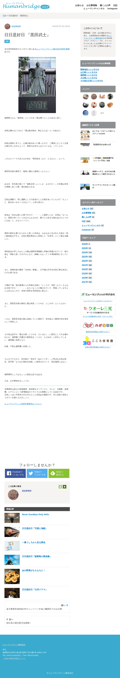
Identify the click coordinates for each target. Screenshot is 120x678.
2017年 (85, 282)
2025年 (85, 248)
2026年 (85, 244)
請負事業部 (16, 26)
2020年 (85, 269)
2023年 (85, 257)
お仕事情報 (91, 5)
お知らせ (79, 5)
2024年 (85, 252)
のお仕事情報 (89, 70)
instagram (112, 8)
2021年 (85, 265)
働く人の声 (105, 5)
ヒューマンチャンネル (94, 8)
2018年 (85, 278)
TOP (4, 16)
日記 (115, 5)
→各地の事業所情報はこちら (14, 658)
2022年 (85, 261)
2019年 (85, 273)
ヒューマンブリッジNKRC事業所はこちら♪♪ (23, 404)
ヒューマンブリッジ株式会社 (14, 645)
